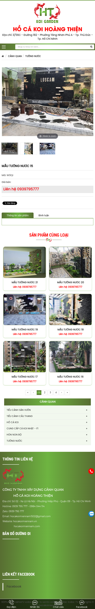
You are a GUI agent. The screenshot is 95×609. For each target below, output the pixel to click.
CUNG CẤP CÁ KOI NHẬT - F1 (22, 428)
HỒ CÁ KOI (12, 422)
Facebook (17, 580)
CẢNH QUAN (15, 56)
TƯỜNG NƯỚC (33, 56)
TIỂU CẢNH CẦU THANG (20, 416)
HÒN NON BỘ (14, 435)
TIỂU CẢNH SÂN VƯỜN (19, 410)
